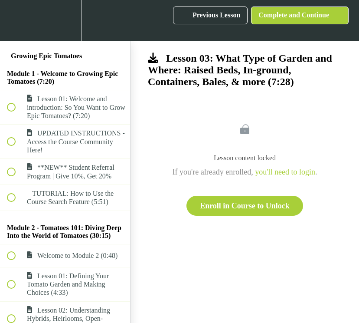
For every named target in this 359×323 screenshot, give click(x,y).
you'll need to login (285, 172)
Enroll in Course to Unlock (245, 205)
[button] (16, 20)
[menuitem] (65, 20)
